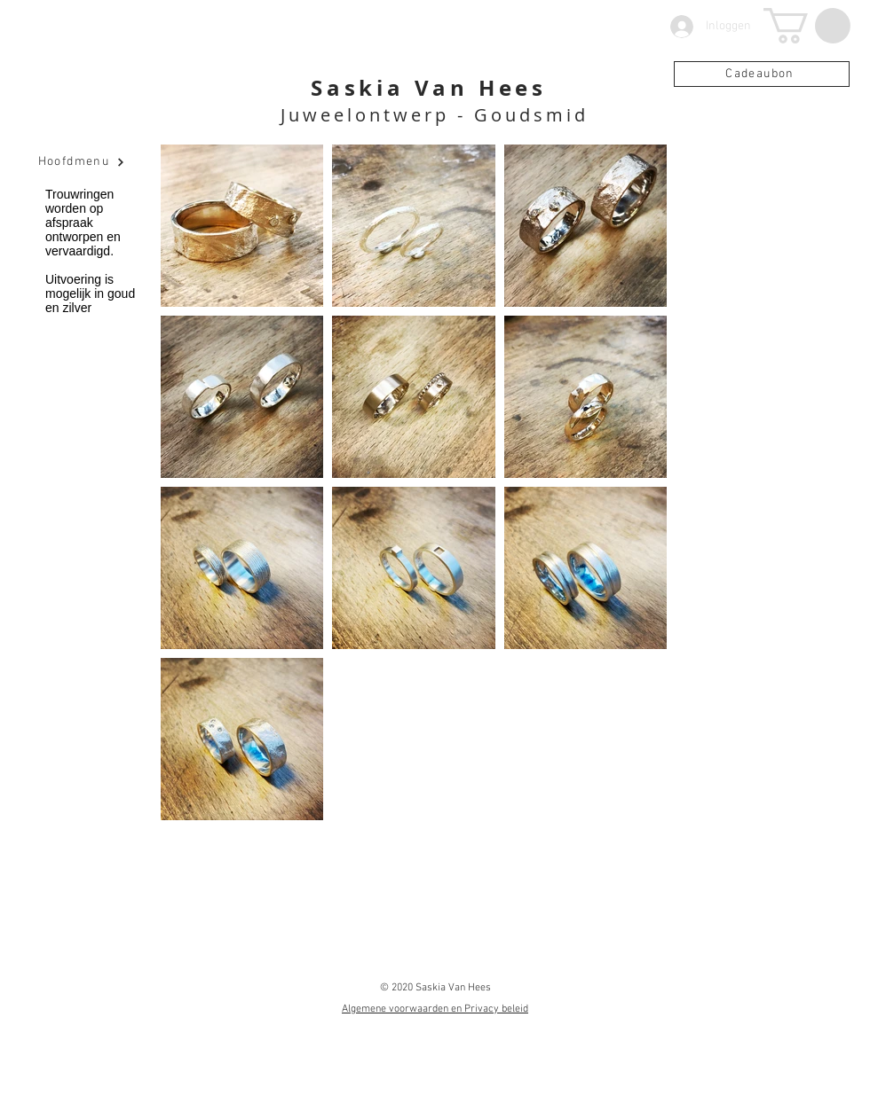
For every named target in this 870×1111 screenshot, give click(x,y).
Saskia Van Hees (429, 88)
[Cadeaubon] (762, 74)
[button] (806, 25)
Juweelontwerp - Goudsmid (435, 115)
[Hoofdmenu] (82, 162)
